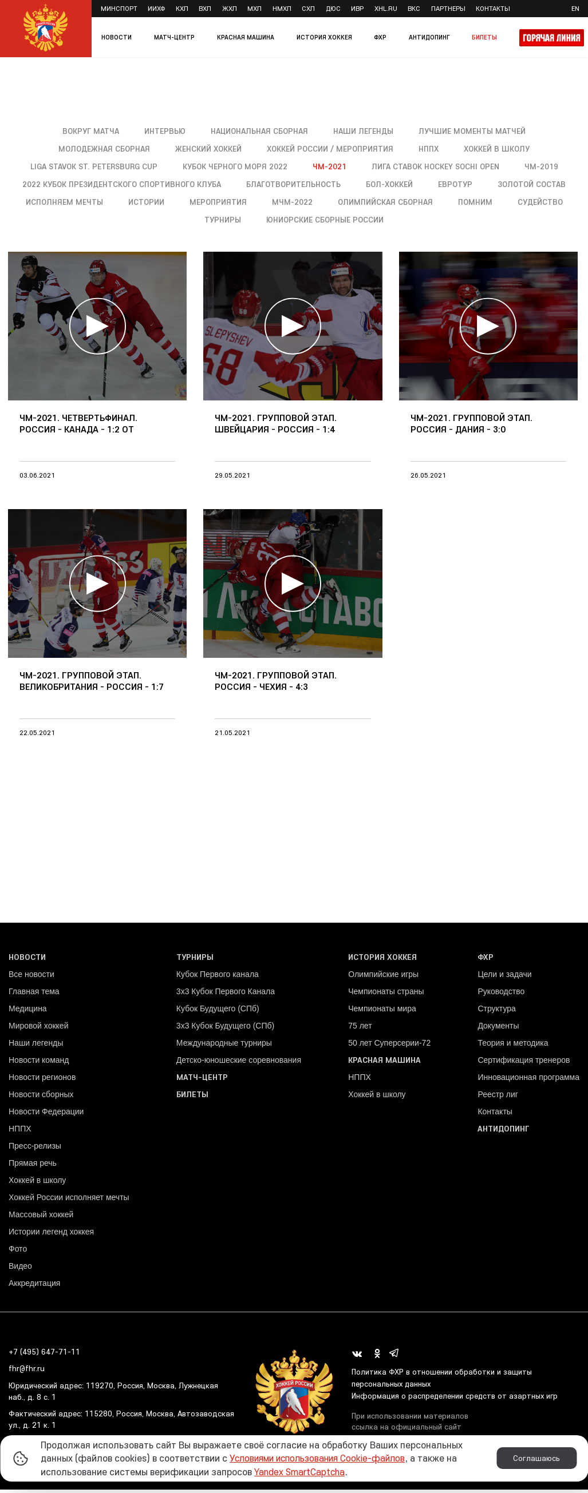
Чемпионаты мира (382, 1011)
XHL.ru (385, 8)
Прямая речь (33, 1165)
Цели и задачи (504, 977)
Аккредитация (34, 1286)
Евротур (504, 184)
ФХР (380, 37)
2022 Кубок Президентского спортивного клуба (167, 184)
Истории (258, 202)
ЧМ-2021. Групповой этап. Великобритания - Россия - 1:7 (91, 687)
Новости (116, 37)
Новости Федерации (46, 1114)
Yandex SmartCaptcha (302, 1472)
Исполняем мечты (175, 202)
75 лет (360, 1028)
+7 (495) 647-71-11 (44, 1354)
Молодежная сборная (101, 149)
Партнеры (448, 8)
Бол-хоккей (437, 184)
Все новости (31, 977)
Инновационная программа (528, 1080)
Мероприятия (330, 202)
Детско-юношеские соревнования (238, 1062)
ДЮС (333, 8)
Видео (20, 1268)
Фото (18, 1251)
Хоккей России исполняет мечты (69, 1200)
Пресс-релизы (35, 1148)
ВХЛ (205, 8)
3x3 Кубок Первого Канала (225, 994)
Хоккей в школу (499, 149)
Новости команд (39, 1062)
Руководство (500, 994)
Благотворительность (340, 184)
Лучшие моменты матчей (476, 131)
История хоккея (324, 37)
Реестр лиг (497, 1097)
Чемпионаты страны (386, 994)
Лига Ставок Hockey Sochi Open (439, 166)
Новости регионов (42, 1080)
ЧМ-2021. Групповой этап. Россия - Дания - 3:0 (471, 429)
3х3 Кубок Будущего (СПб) (225, 1028)
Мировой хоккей (38, 1028)
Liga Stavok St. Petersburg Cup (92, 166)
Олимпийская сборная (498, 202)
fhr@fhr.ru (27, 1372)
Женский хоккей (207, 149)
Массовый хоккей (41, 1217)
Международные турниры (224, 1045)
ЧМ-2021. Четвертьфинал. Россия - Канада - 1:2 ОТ (78, 429)
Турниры (287, 220)
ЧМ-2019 (546, 166)
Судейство (220, 220)
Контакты (493, 8)
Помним (155, 220)
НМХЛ (282, 8)
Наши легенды (364, 131)
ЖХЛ (229, 8)
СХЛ (308, 8)
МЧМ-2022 (404, 202)
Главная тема (34, 994)
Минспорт (119, 8)
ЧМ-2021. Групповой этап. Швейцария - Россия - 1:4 (276, 429)
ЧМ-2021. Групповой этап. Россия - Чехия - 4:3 (276, 687)
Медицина (28, 1011)
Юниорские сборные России (390, 220)
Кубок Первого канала (217, 977)
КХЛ (182, 8)
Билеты (484, 37)
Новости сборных (41, 1097)
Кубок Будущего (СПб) (217, 1011)
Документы (498, 1028)
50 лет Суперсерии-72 (389, 1045)
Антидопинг (429, 37)
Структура (496, 1011)
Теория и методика (512, 1045)
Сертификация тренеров (523, 1062)
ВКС (414, 8)
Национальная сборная (258, 131)
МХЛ (254, 8)
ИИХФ (156, 8)
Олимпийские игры (383, 977)
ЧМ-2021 (332, 166)
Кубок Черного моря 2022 (237, 166)
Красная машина (245, 37)
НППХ (430, 149)
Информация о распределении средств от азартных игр (456, 1398)
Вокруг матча (87, 131)
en (575, 8)
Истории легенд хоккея (51, 1234)
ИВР (357, 8)
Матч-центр (174, 37)
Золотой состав (76, 202)
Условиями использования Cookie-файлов (322, 1458)
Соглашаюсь (536, 1458)
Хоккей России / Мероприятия (331, 149)
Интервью (162, 131)
